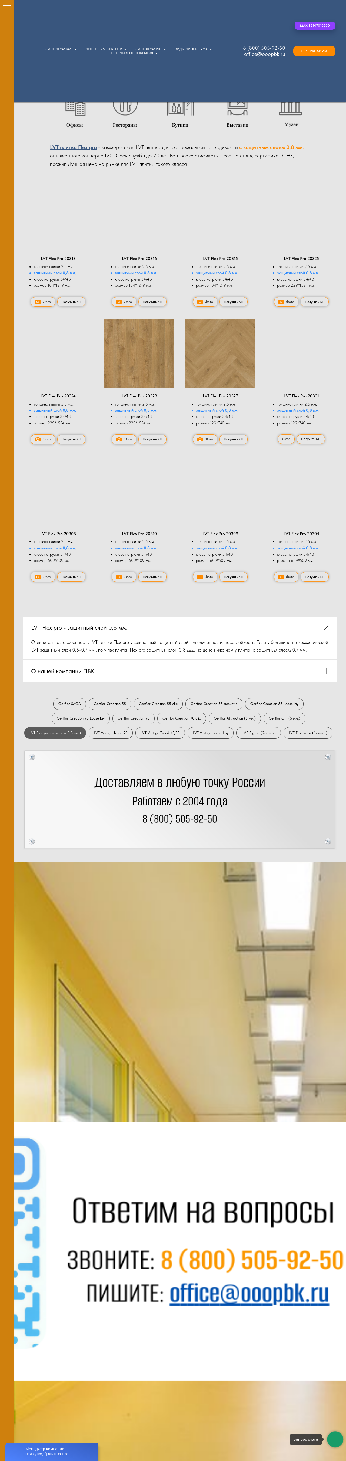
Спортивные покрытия (132, 53)
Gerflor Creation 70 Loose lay (81, 718)
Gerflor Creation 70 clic (181, 718)
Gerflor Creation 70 (133, 718)
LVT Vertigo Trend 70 (111, 733)
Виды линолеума (191, 49)
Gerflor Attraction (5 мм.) (235, 718)
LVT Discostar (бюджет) (308, 733)
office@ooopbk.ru (264, 54)
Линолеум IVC (148, 49)
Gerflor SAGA (69, 703)
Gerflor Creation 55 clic (158, 703)
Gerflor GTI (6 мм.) (284, 718)
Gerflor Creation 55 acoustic (214, 703)
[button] (315, 26)
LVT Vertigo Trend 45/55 (160, 733)
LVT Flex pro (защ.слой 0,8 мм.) (55, 733)
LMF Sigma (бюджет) (258, 733)
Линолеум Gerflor (104, 49)
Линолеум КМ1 (59, 49)
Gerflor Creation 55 (110, 703)
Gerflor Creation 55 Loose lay (274, 703)
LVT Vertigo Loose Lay (210, 733)
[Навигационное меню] (7, 8)
